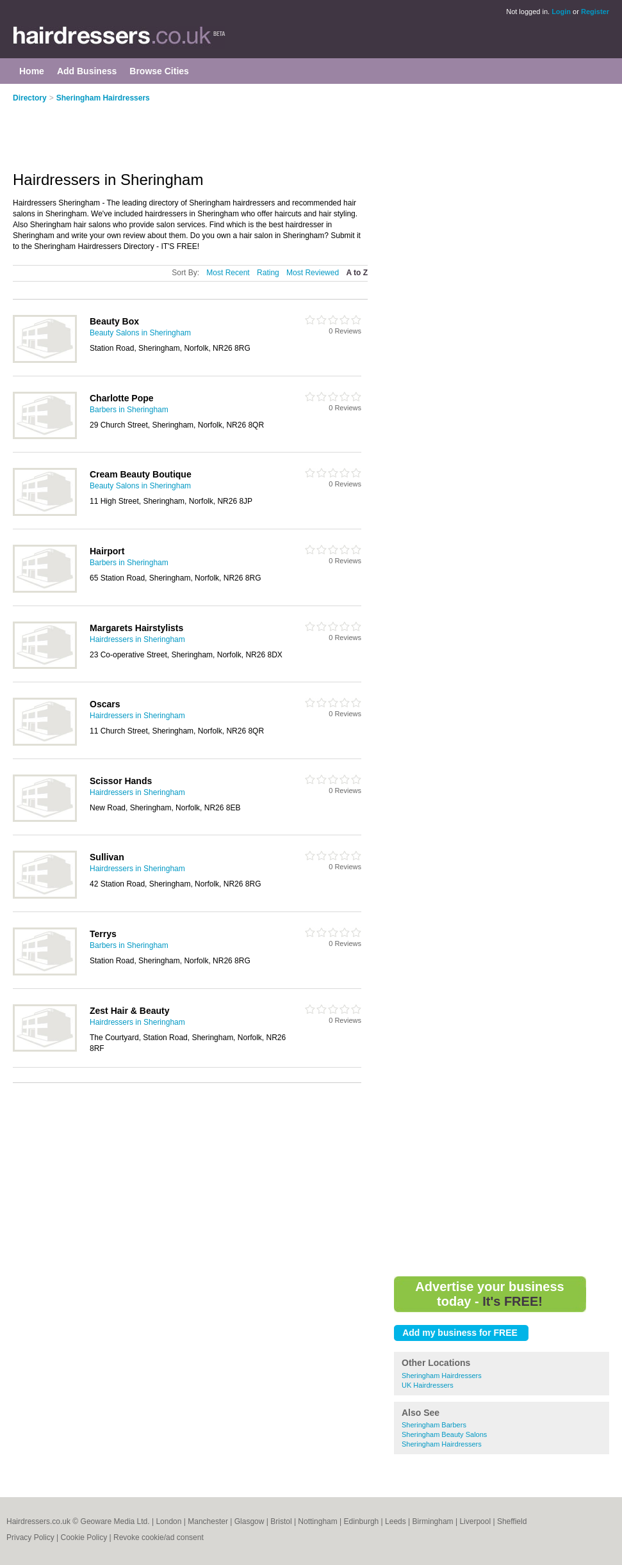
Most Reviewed (312, 272)
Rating (268, 272)
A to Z (357, 272)
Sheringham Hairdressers (103, 97)
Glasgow (249, 1521)
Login (561, 11)
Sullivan (107, 857)
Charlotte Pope (122, 398)
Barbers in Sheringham (129, 409)
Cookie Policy (83, 1537)
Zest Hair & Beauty (129, 1011)
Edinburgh (361, 1521)
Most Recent (227, 272)
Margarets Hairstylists (136, 628)
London (168, 1521)
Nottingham (317, 1521)
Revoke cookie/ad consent (158, 1537)
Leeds (395, 1521)
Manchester (208, 1521)
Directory (30, 97)
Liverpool (475, 1521)
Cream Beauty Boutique (141, 474)
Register (595, 11)
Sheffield (512, 1521)
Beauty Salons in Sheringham (140, 332)
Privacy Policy (30, 1537)
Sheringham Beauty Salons (444, 1434)
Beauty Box (114, 321)
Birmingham (433, 1521)
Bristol (280, 1521)
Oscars (105, 704)
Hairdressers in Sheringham (137, 639)
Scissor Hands (121, 781)
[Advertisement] (205, 129)
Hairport (107, 551)
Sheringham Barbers (434, 1425)
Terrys (103, 934)
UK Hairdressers (428, 1385)
